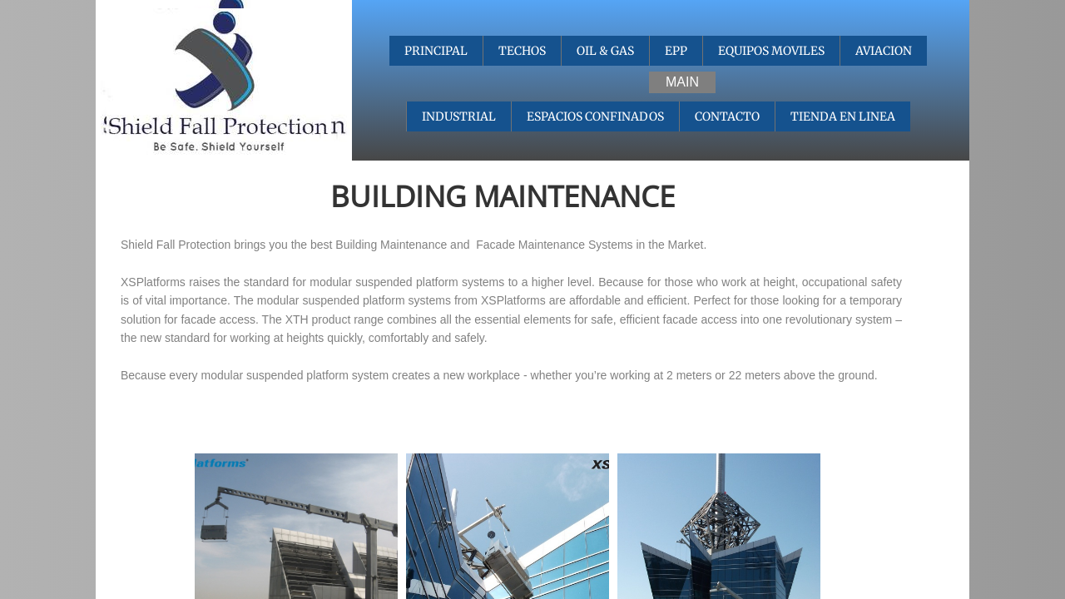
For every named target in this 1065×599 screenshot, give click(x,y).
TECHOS (522, 50)
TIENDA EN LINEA (842, 116)
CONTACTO (727, 116)
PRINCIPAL (436, 50)
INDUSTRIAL (459, 116)
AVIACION (883, 50)
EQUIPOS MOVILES (771, 50)
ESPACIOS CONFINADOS (595, 116)
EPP (676, 50)
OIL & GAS (605, 50)
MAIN (682, 82)
